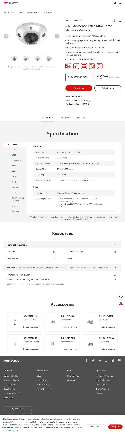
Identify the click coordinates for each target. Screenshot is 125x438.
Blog (39, 376)
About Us (8, 370)
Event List (71, 380)
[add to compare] (114, 20)
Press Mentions (43, 389)
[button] (25, 12)
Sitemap (99, 393)
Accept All (115, 426)
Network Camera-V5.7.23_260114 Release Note (28, 279)
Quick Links (102, 370)
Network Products (16, 12)
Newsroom (42, 370)
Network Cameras (33, 12)
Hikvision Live (73, 376)
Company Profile (11, 376)
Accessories (82, 117)
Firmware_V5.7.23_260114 (18, 274)
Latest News (42, 380)
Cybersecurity (9, 384)
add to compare (33, 327)
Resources (65, 117)
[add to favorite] (119, 20)
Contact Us (8, 398)
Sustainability (9, 389)
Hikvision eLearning (104, 376)
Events (70, 370)
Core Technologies (103, 380)
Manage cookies (95, 426)
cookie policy (13, 430)
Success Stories (43, 384)
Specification (47, 117)
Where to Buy (102, 384)
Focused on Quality (12, 393)
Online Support (102, 389)
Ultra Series (48, 12)
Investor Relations (11, 380)
